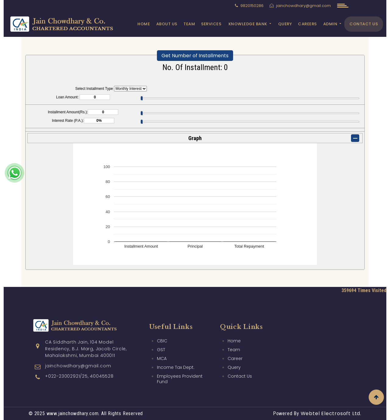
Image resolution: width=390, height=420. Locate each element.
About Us (166, 24)
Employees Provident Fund (180, 356)
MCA (162, 335)
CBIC (162, 318)
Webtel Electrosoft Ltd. (331, 413)
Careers (307, 24)
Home (143, 24)
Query (285, 24)
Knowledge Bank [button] (248, 24)
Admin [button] (331, 24)
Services (211, 24)
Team (189, 24)
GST (161, 326)
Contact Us (363, 24)
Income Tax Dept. (175, 344)
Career (235, 335)
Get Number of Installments (195, 55)
